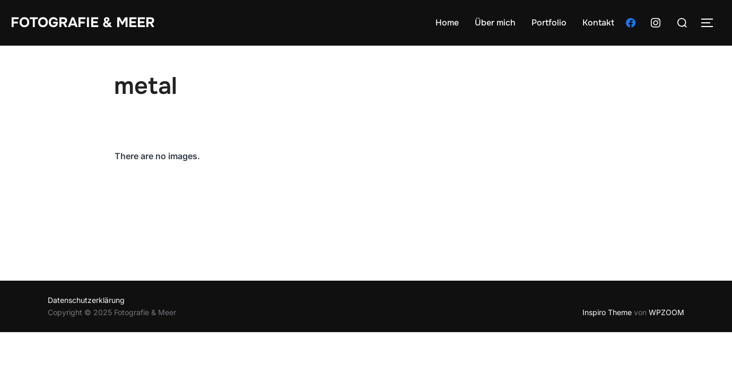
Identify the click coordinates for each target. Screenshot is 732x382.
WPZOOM (666, 312)
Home (447, 22)
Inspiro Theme (607, 312)
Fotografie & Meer (83, 22)
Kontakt (598, 22)
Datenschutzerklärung (86, 300)
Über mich (495, 22)
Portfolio (549, 22)
